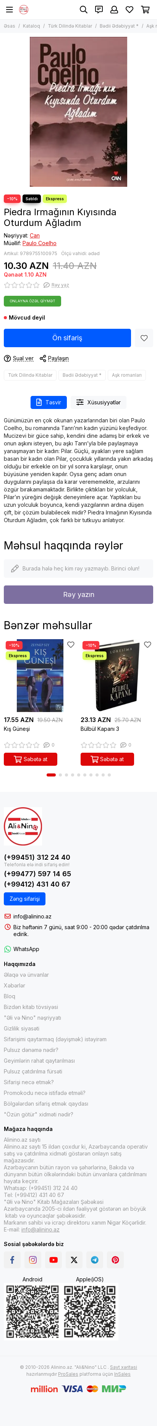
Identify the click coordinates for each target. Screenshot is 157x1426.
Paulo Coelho (40, 243)
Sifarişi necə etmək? (29, 1082)
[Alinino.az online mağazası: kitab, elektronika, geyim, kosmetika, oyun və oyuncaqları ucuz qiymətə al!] (23, 9)
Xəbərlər (14, 985)
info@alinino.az (32, 916)
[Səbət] (145, 9)
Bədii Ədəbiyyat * (119, 26)
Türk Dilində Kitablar (70, 26)
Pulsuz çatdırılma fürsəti (33, 1071)
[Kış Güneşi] (40, 675)
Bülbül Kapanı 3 (100, 728)
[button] (51, 774)
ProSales (68, 1374)
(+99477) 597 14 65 (37, 874)
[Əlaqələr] (99, 9)
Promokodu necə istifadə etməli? (45, 1093)
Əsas (9, 26)
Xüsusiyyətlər (98, 402)
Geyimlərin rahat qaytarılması (39, 1060)
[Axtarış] (83, 9)
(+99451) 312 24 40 (37, 857)
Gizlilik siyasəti (21, 1028)
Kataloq (31, 26)
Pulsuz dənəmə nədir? (31, 1050)
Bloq (9, 996)
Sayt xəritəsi (123, 1367)
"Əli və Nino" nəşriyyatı (32, 1017)
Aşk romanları (127, 375)
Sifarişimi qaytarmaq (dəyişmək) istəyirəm (55, 1039)
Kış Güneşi (17, 728)
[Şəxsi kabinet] (114, 9)
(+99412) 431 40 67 (37, 884)
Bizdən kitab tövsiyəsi (31, 1007)
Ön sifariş (67, 338)
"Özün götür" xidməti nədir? (38, 1114)
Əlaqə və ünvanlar (26, 974)
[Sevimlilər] (129, 9)
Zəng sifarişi (25, 898)
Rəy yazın (78, 594)
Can (35, 235)
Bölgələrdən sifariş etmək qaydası (46, 1103)
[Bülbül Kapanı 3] (117, 675)
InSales (122, 1374)
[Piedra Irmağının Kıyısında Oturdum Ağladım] (78, 112)
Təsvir (48, 402)
